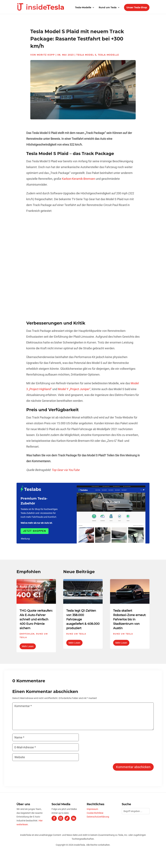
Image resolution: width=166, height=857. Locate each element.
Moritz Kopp (46, 55)
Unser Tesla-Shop (136, 7)
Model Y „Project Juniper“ (74, 389)
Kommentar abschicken (133, 767)
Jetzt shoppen (34, 531)
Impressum (92, 809)
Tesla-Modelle (83, 7)
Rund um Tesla (108, 7)
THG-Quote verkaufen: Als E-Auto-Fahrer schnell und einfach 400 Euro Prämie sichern (36, 619)
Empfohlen (27, 634)
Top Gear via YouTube (66, 470)
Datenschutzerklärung (98, 816)
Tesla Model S (86, 55)
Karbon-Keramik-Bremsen (78, 178)
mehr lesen (28, 646)
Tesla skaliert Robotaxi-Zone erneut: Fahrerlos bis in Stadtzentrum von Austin (129, 619)
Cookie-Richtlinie (95, 813)
